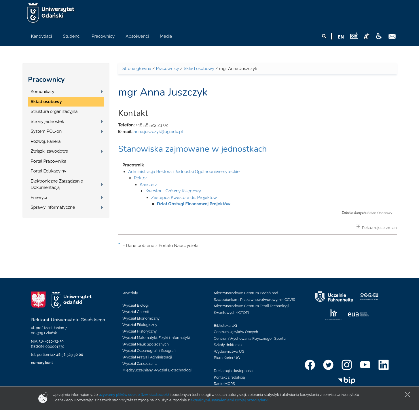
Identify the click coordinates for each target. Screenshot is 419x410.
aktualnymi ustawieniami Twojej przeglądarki (229, 400)
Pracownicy (46, 79)
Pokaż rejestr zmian (376, 227)
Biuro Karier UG (227, 358)
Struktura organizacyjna (54, 111)
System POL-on (46, 131)
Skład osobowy (46, 101)
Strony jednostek (47, 121)
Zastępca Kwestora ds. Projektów (184, 197)
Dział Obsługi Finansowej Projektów (193, 203)
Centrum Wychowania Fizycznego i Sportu (250, 338)
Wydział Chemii (135, 312)
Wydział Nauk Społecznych (145, 344)
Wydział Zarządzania (139, 363)
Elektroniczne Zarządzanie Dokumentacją (57, 184)
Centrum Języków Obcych (236, 332)
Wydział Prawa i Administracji (147, 357)
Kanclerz (148, 184)
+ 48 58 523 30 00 (68, 354)
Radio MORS (224, 383)
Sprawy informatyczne (53, 207)
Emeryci (39, 197)
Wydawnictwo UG (229, 351)
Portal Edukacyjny (49, 171)
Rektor (140, 178)
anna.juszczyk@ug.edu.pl (158, 131)
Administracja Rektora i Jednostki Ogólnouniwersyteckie (184, 171)
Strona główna (136, 68)
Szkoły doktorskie (229, 345)
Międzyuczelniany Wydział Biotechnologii (157, 370)
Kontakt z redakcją (229, 377)
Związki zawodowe (49, 151)
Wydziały (130, 293)
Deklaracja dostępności (233, 371)
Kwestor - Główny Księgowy (173, 190)
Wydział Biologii (135, 305)
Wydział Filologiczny (139, 324)
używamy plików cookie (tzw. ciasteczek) (134, 394)
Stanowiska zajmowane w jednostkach (192, 149)
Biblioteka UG (225, 325)
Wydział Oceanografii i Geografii (149, 350)
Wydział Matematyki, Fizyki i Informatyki (156, 337)
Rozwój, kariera (46, 141)
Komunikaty (42, 91)
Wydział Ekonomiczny (141, 318)
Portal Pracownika (49, 161)
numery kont (42, 362)
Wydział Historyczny (139, 331)
